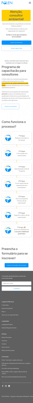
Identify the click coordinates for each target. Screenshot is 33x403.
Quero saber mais (16, 48)
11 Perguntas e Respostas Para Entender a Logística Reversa (16, 364)
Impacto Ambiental (7, 308)
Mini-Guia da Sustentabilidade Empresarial (14, 377)
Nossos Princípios (6, 337)
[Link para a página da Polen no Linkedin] (9, 386)
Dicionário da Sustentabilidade (10, 368)
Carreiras (4, 340)
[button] (29, 3)
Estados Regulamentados (9, 328)
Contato (4, 344)
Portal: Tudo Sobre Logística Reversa (12, 360)
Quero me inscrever (16, 42)
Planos (3, 311)
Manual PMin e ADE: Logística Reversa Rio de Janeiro (14, 372)
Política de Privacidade (8, 350)
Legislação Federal (7, 324)
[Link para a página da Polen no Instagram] (6, 386)
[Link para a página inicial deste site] (16, 296)
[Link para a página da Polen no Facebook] (3, 386)
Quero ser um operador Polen (10, 315)
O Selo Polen (5, 305)
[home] (7, 2)
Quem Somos (6, 347)
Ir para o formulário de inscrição (16, 265)
